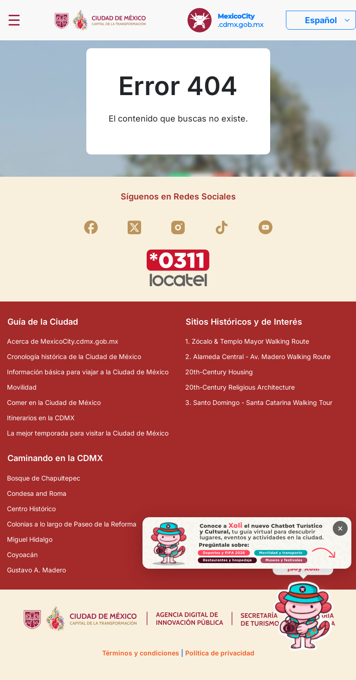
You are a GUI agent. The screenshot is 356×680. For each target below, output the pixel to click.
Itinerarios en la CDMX (41, 418)
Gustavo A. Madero (36, 570)
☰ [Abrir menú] (14, 20)
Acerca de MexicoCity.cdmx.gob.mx (62, 341)
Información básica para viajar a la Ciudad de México (87, 372)
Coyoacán (22, 554)
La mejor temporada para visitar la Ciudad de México (87, 433)
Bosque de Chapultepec (43, 478)
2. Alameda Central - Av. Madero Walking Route (257, 356)
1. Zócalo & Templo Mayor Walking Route (247, 341)
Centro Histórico (31, 509)
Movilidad (22, 387)
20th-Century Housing (219, 372)
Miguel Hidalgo (29, 539)
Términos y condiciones (140, 653)
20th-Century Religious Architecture (240, 387)
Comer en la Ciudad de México (54, 402)
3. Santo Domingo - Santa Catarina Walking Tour (258, 402)
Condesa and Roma (36, 493)
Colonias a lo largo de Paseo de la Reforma (71, 524)
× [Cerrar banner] (340, 528)
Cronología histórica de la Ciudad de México (74, 356)
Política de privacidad (219, 653)
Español (321, 20)
